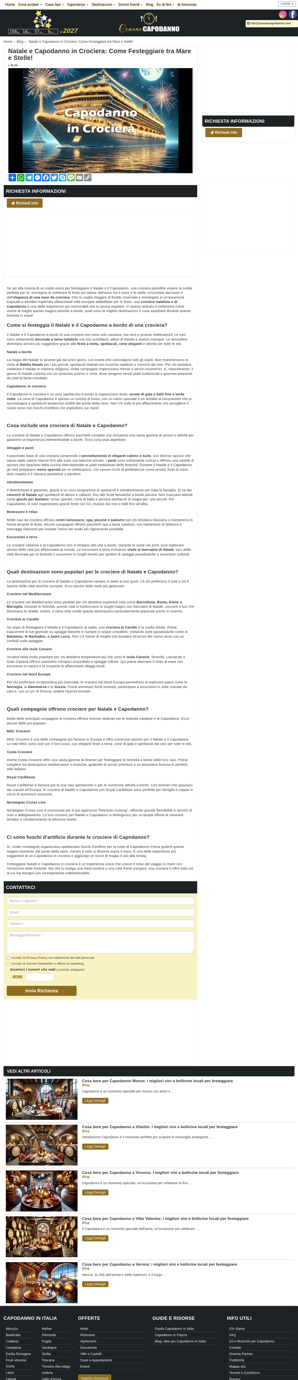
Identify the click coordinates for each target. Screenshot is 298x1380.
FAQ (232, 1335)
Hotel (84, 1329)
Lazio (10, 1372)
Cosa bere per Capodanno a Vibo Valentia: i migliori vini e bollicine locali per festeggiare (165, 1218)
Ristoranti (87, 1335)
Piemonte (49, 1335)
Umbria (47, 1373)
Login (287, 3)
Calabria (12, 1341)
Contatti (235, 1347)
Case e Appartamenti (96, 1360)
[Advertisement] (248, 79)
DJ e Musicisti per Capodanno (251, 1341)
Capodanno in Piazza (171, 1335)
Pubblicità (236, 1360)
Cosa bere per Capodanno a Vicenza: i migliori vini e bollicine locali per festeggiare (160, 1172)
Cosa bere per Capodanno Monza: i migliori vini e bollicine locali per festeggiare (157, 1081)
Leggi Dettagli (95, 1101)
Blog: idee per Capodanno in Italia (180, 1341)
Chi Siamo (237, 1329)
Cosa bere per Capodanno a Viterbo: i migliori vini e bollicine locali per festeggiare (160, 1127)
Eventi (85, 1366)
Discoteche (88, 1347)
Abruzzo (12, 1329)
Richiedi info (223, 132)
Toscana (48, 1360)
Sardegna (49, 1347)
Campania (13, 1347)
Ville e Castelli (91, 1354)
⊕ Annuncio (186, 4)
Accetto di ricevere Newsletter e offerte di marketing (45, 963)
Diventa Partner (241, 1354)
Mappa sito (237, 1366)
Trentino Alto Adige (56, 1366)
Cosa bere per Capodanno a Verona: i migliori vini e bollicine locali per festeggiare (159, 1264)
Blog (149, 4)
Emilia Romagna (18, 1354)
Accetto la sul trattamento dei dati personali (50, 957)
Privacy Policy (36, 957)
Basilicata (13, 1335)
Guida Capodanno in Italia (174, 1329)
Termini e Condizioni (244, 1373)
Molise (47, 1329)
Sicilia (46, 1354)
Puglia (46, 1341)
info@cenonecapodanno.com (269, 23)
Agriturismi (88, 1341)
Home (10, 4)
